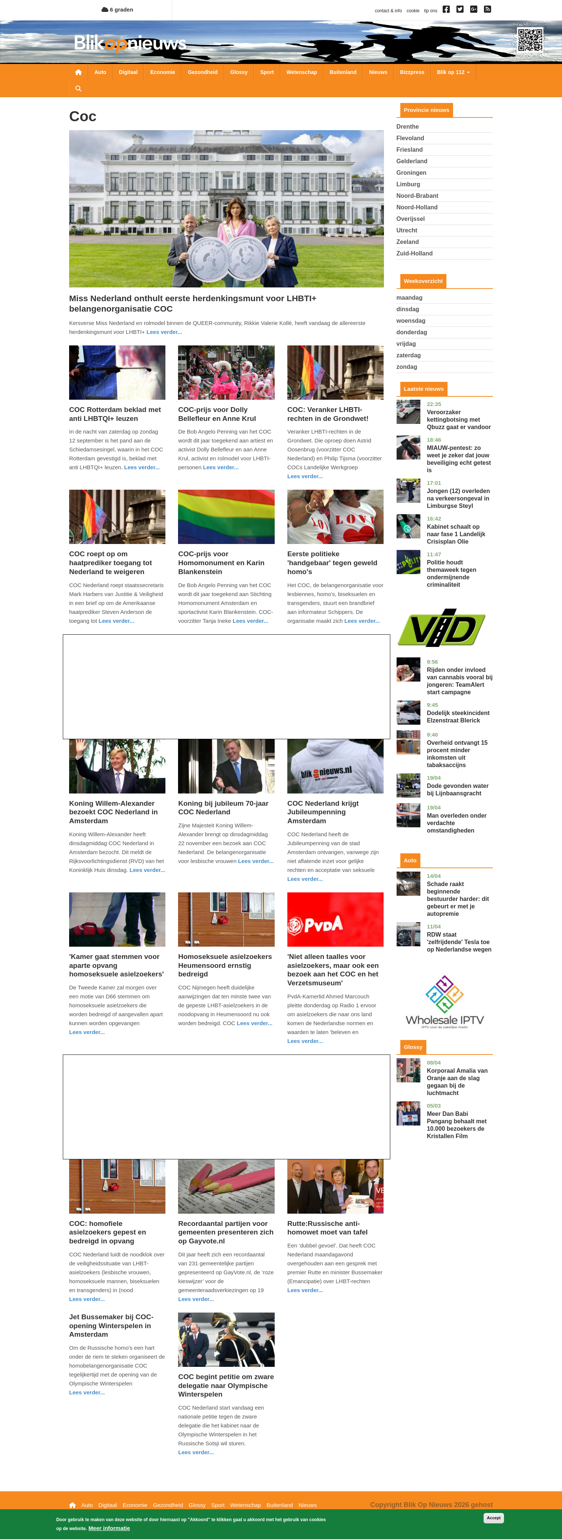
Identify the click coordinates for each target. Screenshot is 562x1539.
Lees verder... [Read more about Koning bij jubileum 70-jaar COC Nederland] (256, 861)
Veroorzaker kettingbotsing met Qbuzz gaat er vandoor (459, 419)
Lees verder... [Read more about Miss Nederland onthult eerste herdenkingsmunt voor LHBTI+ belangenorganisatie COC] (164, 332)
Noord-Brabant (418, 196)
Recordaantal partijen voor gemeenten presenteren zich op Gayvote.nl (226, 1232)
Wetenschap (302, 72)
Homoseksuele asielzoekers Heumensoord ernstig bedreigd (225, 965)
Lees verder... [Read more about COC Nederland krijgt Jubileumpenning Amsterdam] (305, 879)
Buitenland (343, 72)
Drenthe (408, 126)
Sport (267, 72)
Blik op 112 (453, 72)
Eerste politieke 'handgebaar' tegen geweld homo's (332, 563)
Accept (494, 1518)
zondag (407, 367)
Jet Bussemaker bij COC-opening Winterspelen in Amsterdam (111, 1326)
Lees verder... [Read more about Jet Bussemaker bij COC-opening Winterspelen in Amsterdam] (87, 1392)
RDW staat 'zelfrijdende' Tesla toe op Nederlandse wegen (459, 942)
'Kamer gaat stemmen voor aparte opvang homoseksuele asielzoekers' (116, 965)
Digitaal (128, 72)
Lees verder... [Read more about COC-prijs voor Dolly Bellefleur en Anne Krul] (221, 467)
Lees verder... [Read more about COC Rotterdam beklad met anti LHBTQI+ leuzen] (142, 467)
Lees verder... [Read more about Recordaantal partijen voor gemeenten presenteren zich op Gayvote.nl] (196, 1299)
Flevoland (410, 138)
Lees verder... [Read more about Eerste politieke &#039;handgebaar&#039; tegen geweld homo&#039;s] (362, 621)
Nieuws (378, 72)
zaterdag (409, 355)
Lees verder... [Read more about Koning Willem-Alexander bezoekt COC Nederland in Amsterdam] (147, 870)
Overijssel (411, 219)
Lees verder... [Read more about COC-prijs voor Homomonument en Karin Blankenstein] (250, 621)
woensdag (411, 321)
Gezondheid (202, 72)
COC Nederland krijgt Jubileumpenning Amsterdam (323, 812)
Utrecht (407, 230)
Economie (162, 72)
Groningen (412, 173)
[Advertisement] (227, 687)
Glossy (239, 72)
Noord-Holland (417, 207)
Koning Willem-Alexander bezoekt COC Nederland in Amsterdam (113, 812)
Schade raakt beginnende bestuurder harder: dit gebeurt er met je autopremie (458, 899)
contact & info (388, 10)
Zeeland (408, 242)
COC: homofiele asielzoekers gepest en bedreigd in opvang (107, 1232)
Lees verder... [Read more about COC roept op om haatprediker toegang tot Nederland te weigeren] (116, 621)
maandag (410, 297)
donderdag (412, 332)
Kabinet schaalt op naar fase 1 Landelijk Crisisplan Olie (456, 534)
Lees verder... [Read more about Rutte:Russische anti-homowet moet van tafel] (305, 1290)
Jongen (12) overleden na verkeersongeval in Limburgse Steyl (458, 498)
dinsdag (408, 309)
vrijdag (406, 344)
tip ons (430, 10)
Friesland (410, 150)
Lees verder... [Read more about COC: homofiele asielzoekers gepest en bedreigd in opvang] (87, 1299)
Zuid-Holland (415, 253)
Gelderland (412, 161)
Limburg (408, 184)
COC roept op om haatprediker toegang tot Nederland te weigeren (110, 563)
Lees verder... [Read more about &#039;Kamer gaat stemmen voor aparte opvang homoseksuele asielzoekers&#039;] (87, 1032)
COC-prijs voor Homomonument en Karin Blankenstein (221, 563)
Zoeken (78, 88)
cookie (413, 10)
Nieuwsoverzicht (78, 72)
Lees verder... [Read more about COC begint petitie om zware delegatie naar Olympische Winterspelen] (196, 1452)
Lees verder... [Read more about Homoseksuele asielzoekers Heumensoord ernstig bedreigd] (254, 1023)
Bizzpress (412, 72)
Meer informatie (109, 1528)
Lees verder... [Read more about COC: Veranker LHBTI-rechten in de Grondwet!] (305, 476)
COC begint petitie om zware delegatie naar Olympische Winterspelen (226, 1385)
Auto (100, 72)
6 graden (117, 9)
